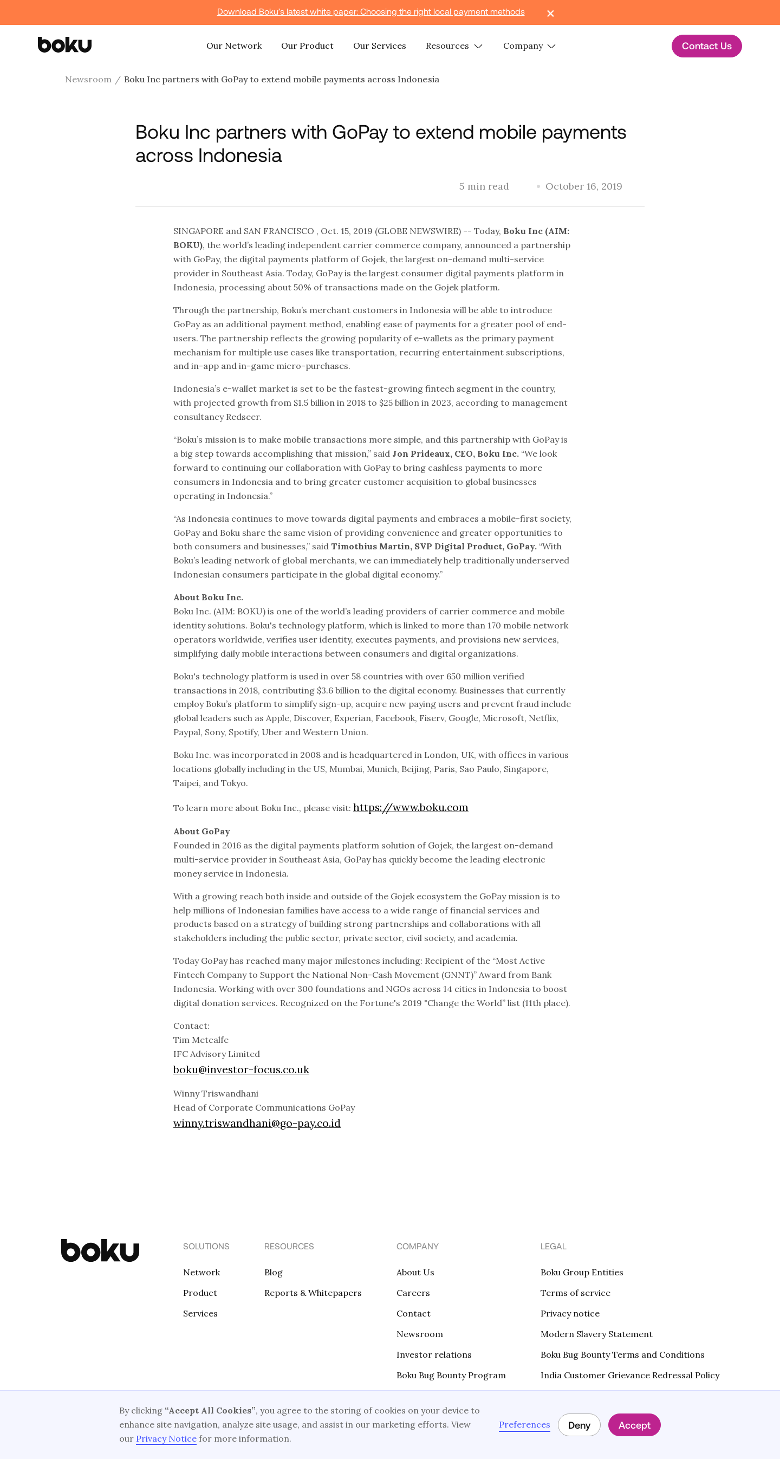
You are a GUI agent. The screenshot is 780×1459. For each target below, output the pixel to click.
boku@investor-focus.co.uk (241, 1069)
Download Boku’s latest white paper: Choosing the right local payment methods (371, 11)
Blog (273, 1272)
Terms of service (575, 1292)
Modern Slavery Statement (597, 1333)
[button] (455, 46)
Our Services (379, 45)
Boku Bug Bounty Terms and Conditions (623, 1354)
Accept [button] (635, 1425)
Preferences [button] (524, 1424)
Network (201, 1272)
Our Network (234, 45)
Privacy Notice (166, 1438)
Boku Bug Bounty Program (451, 1375)
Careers (413, 1292)
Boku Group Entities (582, 1272)
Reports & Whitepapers (313, 1292)
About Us (415, 1272)
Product (200, 1292)
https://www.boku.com (411, 807)
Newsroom (88, 79)
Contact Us (707, 45)
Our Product (307, 45)
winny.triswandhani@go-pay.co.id (257, 1123)
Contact (413, 1313)
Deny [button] (579, 1425)
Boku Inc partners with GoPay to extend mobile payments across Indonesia (281, 79)
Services (200, 1313)
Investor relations (434, 1354)
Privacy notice (570, 1313)
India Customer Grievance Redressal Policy (630, 1375)
